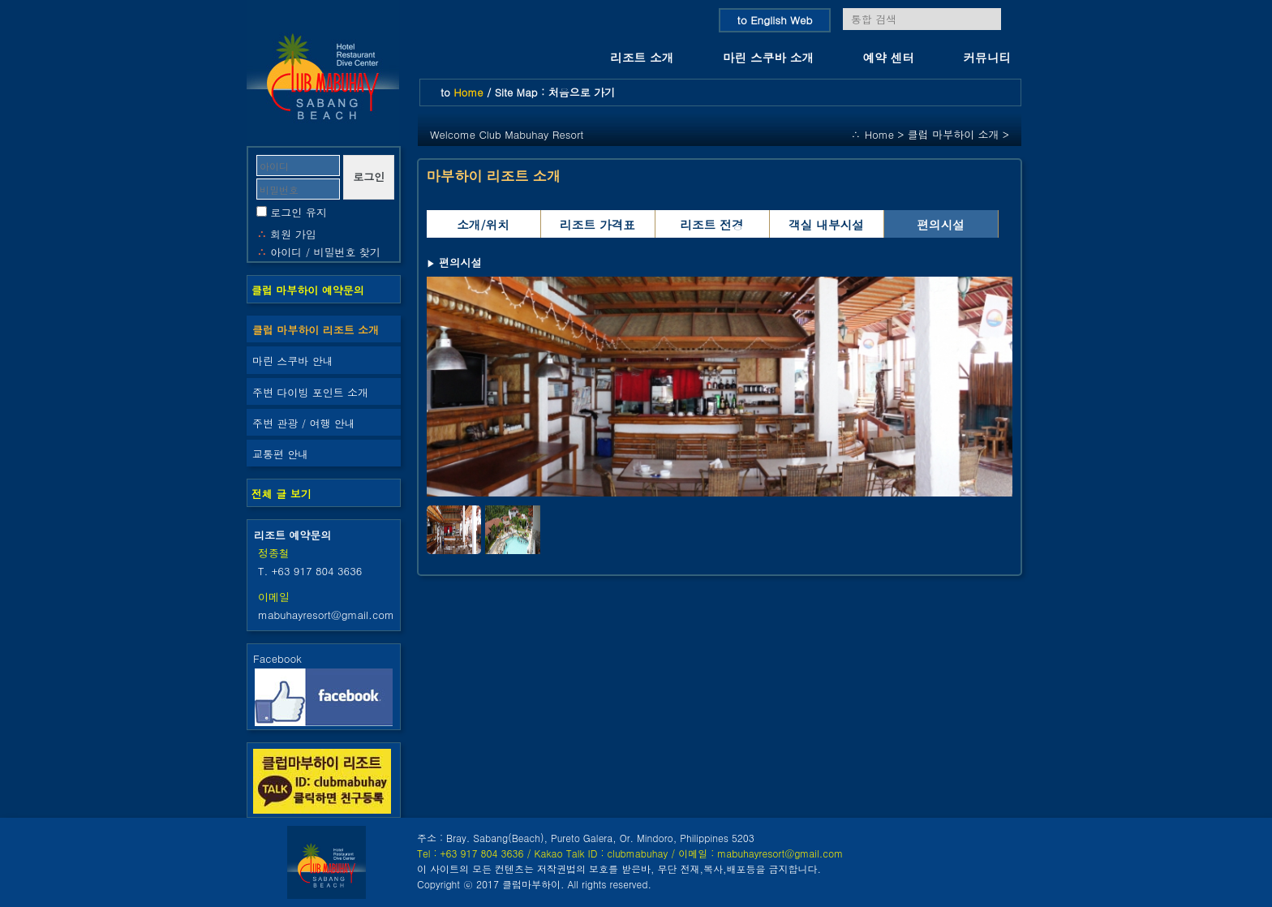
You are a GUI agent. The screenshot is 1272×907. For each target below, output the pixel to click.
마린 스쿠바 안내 (292, 360)
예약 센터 (889, 57)
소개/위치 (483, 224)
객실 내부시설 (826, 224)
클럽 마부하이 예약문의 (307, 290)
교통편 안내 (280, 454)
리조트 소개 (641, 57)
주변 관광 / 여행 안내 (303, 423)
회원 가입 (293, 234)
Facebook (323, 688)
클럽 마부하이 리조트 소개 (315, 329)
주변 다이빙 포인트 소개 (310, 392)
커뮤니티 (987, 57)
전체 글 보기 (281, 493)
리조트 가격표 (597, 224)
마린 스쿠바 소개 (768, 57)
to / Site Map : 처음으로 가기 (527, 92)
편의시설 (941, 224)
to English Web (775, 20)
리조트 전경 (711, 224)
